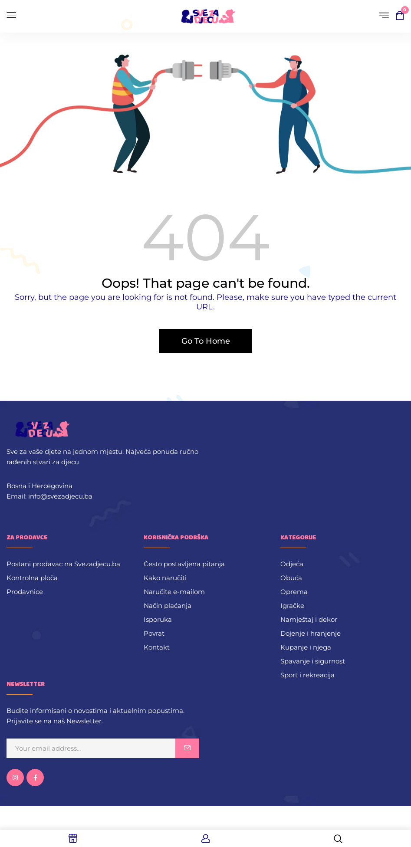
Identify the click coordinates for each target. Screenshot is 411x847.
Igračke (292, 605)
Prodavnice (25, 592)
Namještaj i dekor (308, 619)
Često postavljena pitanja (184, 564)
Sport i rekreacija (307, 675)
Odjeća (291, 564)
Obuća (291, 578)
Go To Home (205, 341)
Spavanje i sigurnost (312, 661)
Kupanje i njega (305, 647)
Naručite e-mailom (174, 592)
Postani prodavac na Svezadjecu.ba (63, 564)
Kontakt (157, 647)
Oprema (294, 592)
